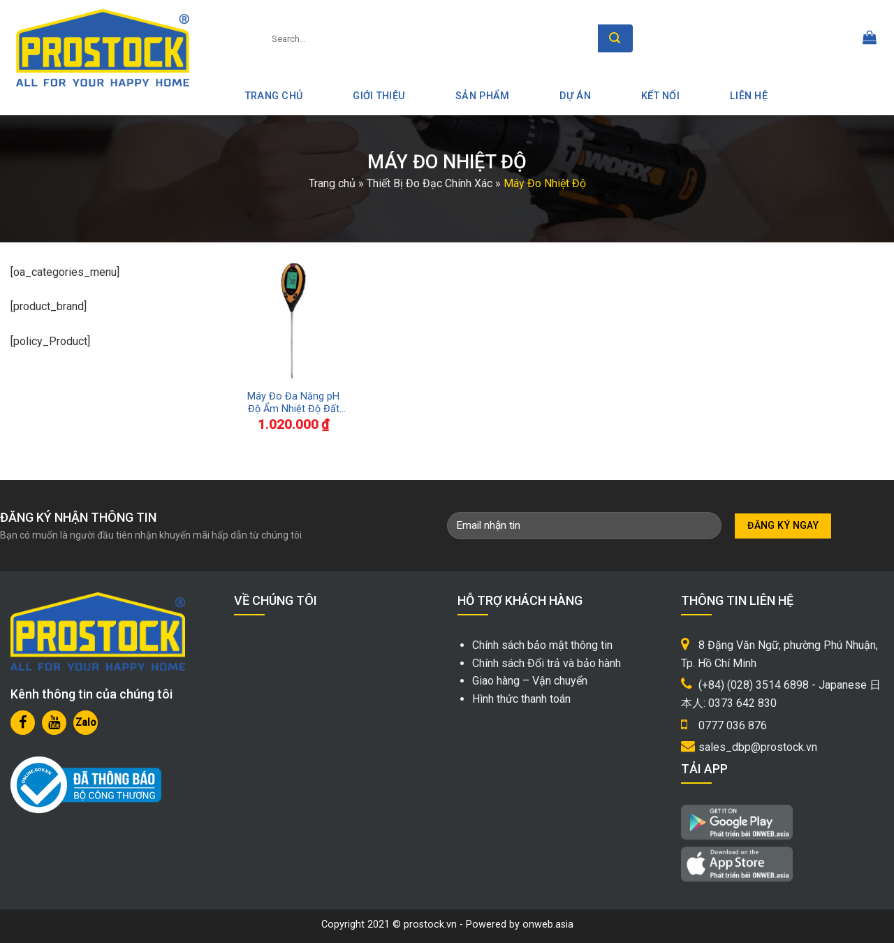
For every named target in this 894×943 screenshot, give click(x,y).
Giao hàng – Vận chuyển (529, 680)
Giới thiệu (379, 96)
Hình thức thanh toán (521, 699)
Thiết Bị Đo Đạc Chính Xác (429, 183)
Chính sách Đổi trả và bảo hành (546, 663)
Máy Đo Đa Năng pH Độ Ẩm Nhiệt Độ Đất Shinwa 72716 (293, 403)
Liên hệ (749, 96)
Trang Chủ (274, 96)
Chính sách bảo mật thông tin (542, 645)
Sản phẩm (482, 96)
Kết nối (660, 96)
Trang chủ (332, 183)
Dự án (574, 96)
